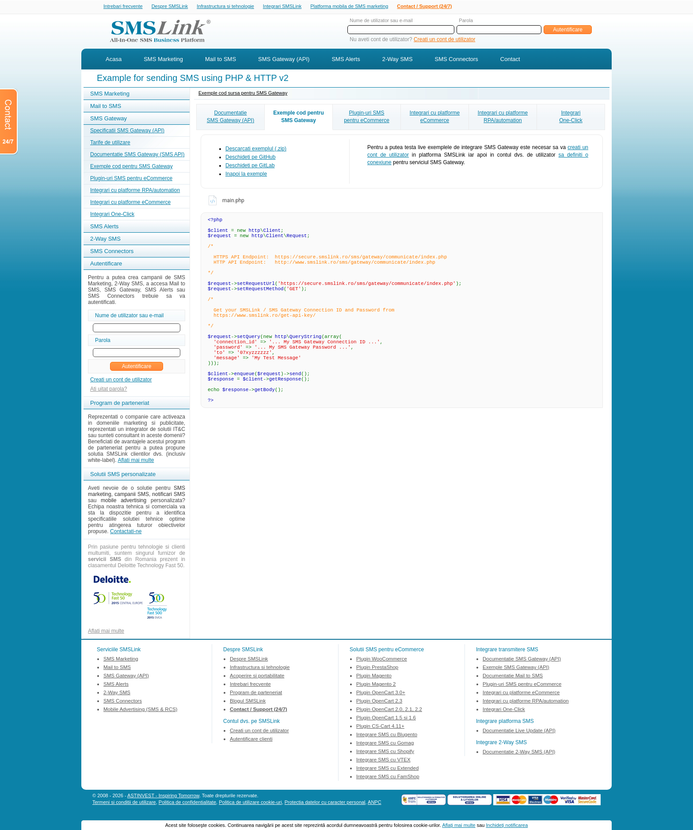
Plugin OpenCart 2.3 (379, 701)
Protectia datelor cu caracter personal (325, 803)
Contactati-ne (125, 532)
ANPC (374, 803)
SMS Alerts (345, 60)
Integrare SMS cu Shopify (385, 752)
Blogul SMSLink (248, 701)
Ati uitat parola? (108, 390)
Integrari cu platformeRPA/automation (503, 117)
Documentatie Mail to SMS (513, 676)
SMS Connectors (456, 60)
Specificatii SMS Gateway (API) (127, 131)
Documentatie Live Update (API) (519, 731)
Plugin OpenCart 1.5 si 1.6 (386, 718)
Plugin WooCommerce (381, 659)
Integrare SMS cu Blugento (386, 735)
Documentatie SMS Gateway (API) (522, 659)
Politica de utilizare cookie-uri (250, 803)
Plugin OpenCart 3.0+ (380, 693)
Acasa (114, 60)
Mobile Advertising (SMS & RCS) (140, 710)
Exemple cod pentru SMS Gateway (131, 167)
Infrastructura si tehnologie (225, 6)
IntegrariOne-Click (571, 117)
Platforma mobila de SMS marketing (349, 6)
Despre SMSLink (170, 6)
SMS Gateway (108, 119)
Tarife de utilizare (110, 143)
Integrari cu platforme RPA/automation (135, 191)
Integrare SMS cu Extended (387, 769)
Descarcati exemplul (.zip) (255, 149)
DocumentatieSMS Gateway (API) (230, 117)
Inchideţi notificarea (507, 825)
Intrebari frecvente (123, 6)
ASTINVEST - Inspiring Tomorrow (163, 796)
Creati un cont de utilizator (444, 40)
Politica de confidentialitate (187, 803)
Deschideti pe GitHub (250, 158)
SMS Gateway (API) (283, 60)
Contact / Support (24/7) (424, 6)
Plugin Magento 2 (376, 685)
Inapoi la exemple (246, 175)
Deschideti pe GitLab (249, 166)
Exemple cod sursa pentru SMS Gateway (242, 93)
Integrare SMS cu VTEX (383, 760)
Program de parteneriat (256, 693)
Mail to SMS (220, 60)
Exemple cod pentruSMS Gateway (298, 117)
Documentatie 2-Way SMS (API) (519, 752)
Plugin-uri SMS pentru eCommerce (131, 179)
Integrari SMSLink (282, 6)
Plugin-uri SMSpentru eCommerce (366, 117)
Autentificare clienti (251, 739)
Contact (510, 60)
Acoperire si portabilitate (257, 676)
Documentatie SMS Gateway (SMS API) (137, 155)
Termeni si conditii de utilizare (124, 803)
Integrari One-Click (112, 215)
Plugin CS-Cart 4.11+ (380, 727)
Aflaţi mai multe (458, 825)
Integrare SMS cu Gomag (385, 743)
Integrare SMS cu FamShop (387, 777)
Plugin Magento (374, 676)
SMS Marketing (163, 60)
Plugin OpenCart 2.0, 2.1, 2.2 (389, 710)
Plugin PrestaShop (377, 668)
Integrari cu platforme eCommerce (130, 203)
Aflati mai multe (136, 461)
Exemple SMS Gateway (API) (516, 668)
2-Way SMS (397, 60)
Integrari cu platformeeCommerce (435, 117)
